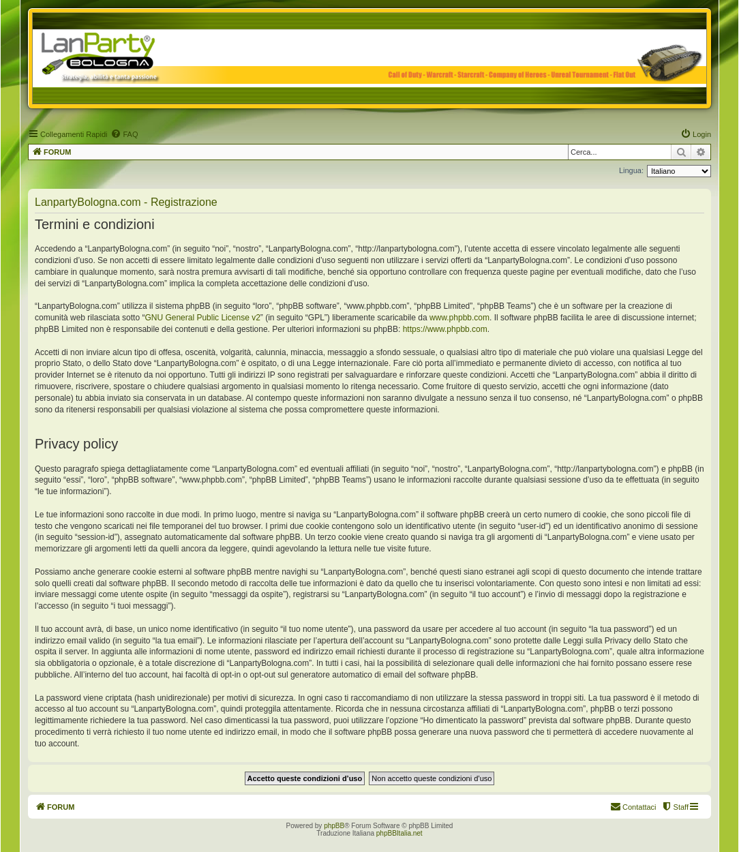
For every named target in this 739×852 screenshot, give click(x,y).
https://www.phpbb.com (445, 329)
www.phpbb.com (459, 317)
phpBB (334, 826)
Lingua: (631, 170)
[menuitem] (124, 134)
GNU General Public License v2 (202, 317)
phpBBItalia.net (399, 833)
